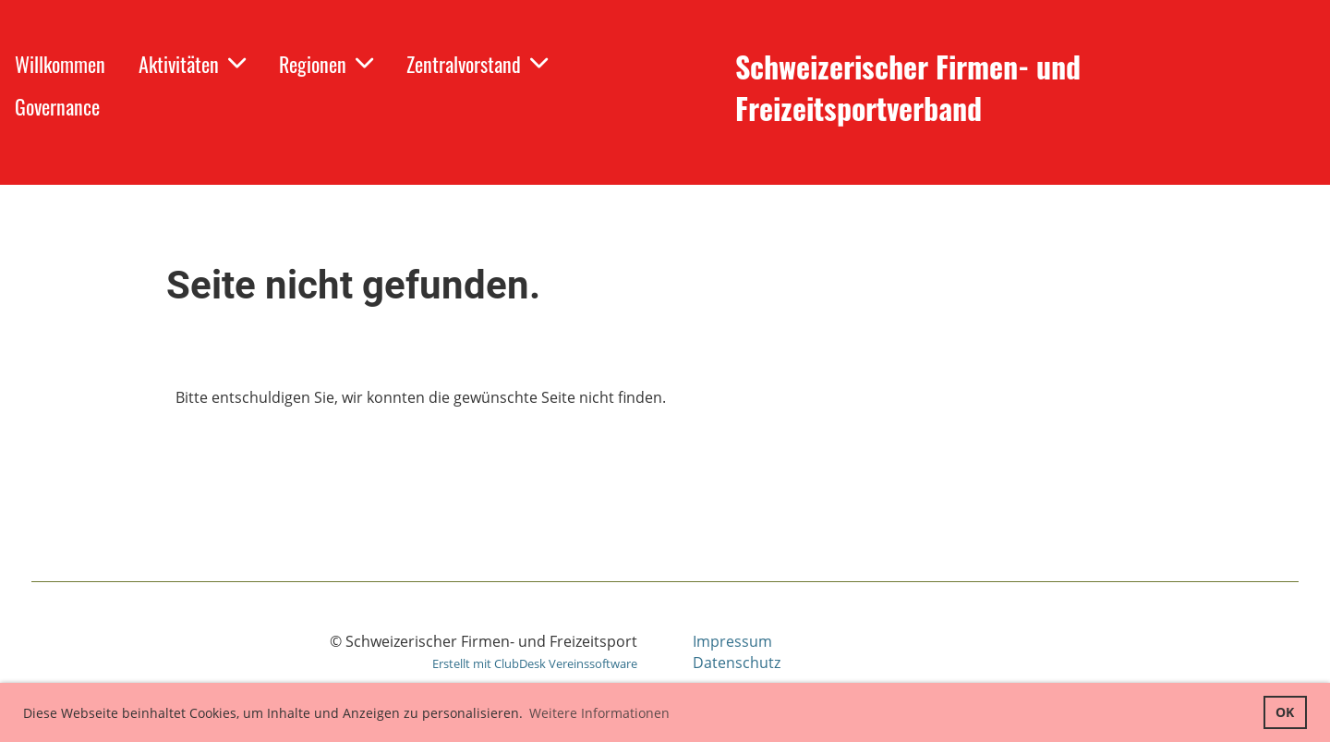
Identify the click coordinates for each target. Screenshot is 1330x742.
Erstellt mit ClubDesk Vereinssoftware (534, 663)
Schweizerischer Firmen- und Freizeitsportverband (908, 87)
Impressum (732, 641)
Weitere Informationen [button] (599, 713)
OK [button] (1285, 712)
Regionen (326, 64)
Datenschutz (736, 662)
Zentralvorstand (477, 64)
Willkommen (60, 64)
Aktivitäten (192, 64)
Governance (57, 106)
